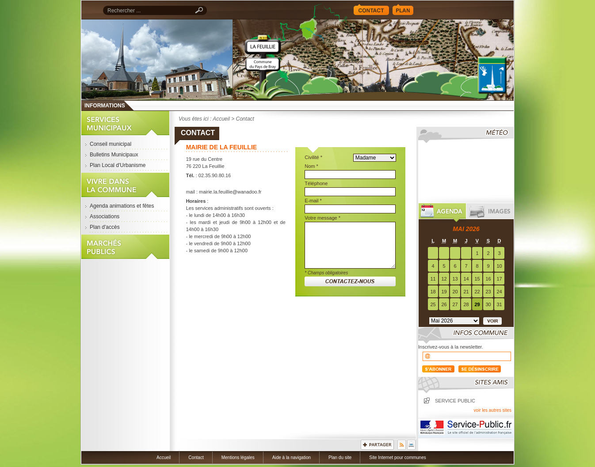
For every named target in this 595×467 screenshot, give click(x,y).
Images (490, 212)
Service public (455, 400)
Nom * (311, 166)
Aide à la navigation (291, 457)
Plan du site (339, 457)
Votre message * (322, 217)
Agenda (442, 212)
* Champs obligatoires (326, 272)
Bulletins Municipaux (114, 155)
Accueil (373, 59)
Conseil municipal (110, 144)
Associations (104, 216)
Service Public (466, 428)
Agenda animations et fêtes (122, 206)
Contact (371, 9)
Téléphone (316, 183)
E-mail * (313, 200)
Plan (403, 9)
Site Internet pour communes (397, 457)
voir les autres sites (492, 410)
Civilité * (313, 157)
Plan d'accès (105, 227)
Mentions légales (238, 457)
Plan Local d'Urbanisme (117, 165)
